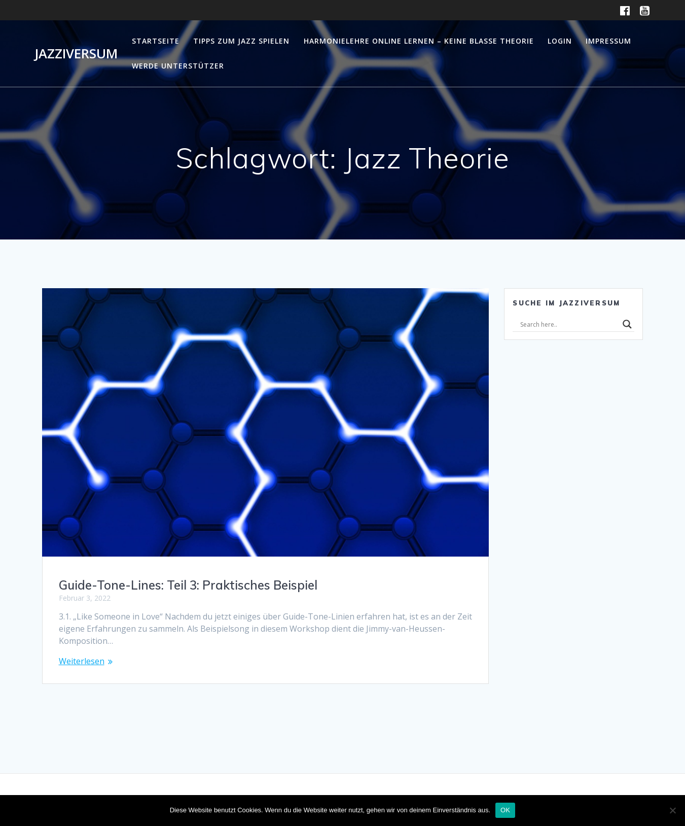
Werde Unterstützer (178, 66)
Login (560, 41)
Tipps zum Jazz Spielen (241, 41)
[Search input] (569, 324)
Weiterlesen (81, 661)
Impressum (608, 41)
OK (505, 810)
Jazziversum (76, 53)
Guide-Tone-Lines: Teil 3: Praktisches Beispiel (188, 585)
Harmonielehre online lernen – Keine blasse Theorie (419, 41)
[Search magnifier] (627, 324)
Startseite (155, 41)
